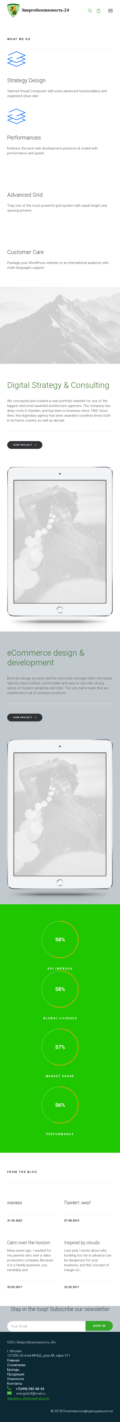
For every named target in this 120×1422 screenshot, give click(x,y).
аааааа (14, 1202)
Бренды (13, 1369)
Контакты (14, 1383)
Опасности (15, 1379)
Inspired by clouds (82, 1242)
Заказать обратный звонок (28, 1398)
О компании (16, 1365)
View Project (24, 737)
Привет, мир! (77, 1202)
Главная (13, 1360)
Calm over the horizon (28, 1242)
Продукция (15, 1374)
